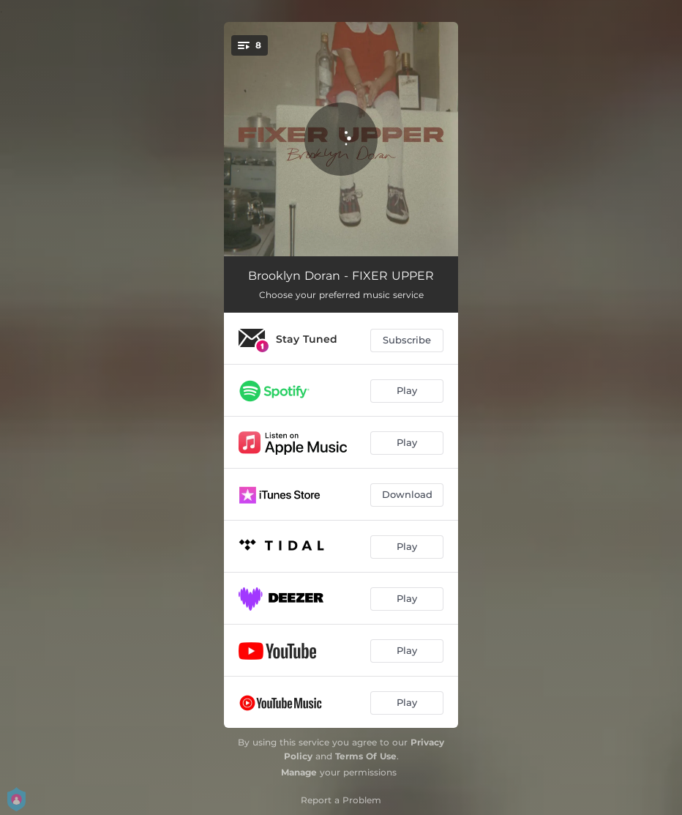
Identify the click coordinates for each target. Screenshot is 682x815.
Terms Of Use (366, 756)
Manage (299, 772)
